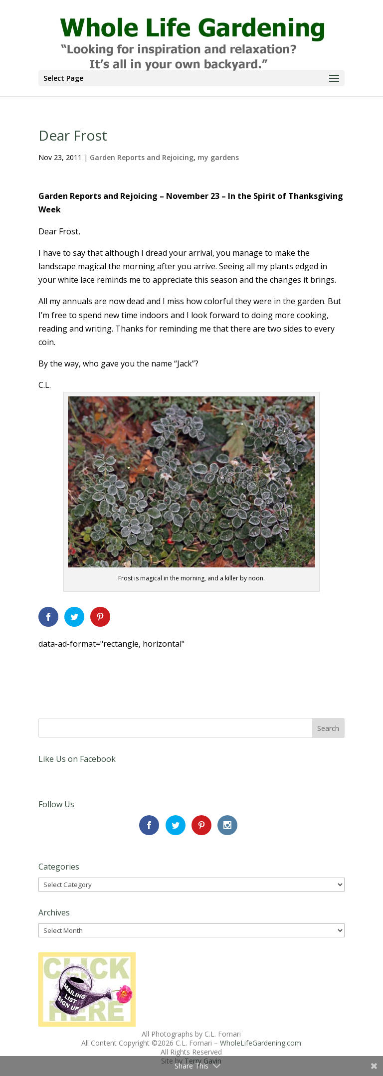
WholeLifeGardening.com (260, 1043)
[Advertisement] (155, 666)
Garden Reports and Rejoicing (141, 157)
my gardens (218, 157)
